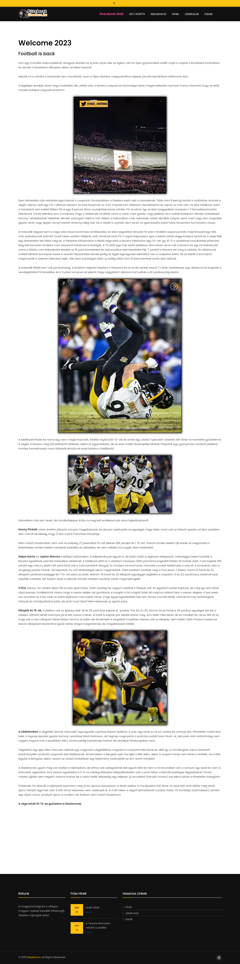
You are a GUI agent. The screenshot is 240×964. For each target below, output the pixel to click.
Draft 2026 (92, 907)
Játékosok (192, 14)
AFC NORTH (137, 14)
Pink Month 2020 (111, 14)
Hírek (175, 14)
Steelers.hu (34, 957)
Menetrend (158, 14)
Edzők (209, 14)
